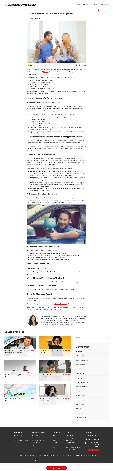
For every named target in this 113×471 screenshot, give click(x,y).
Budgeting (79, 378)
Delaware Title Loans (60, 304)
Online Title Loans (18, 435)
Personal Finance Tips (82, 417)
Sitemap (55, 445)
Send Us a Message (92, 439)
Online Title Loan (38, 440)
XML (54, 447)
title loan (45, 72)
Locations (55, 438)
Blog (54, 435)
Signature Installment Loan (40, 445)
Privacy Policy (69, 438)
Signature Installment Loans (21, 440)
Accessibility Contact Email (73, 447)
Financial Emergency (81, 386)
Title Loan (36, 442)
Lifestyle (78, 391)
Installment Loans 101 (82, 382)
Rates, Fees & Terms (71, 440)
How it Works (35, 435)
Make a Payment (57, 440)
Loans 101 (30, 65)
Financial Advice (80, 364)
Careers (55, 442)
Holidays (78, 408)
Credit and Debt (80, 373)
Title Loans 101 (80, 356)
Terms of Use (69, 435)
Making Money (80, 413)
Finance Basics (80, 404)
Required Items (36, 438)
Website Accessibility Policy (73, 445)
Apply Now (94, 450)
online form (39, 254)
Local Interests (80, 395)
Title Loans (16, 438)
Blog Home (79, 351)
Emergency (79, 400)
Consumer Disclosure (71, 442)
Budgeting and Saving (82, 360)
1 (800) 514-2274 (103, 10)
